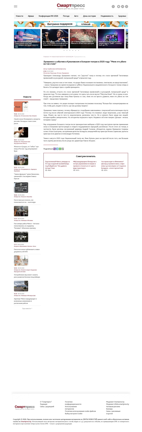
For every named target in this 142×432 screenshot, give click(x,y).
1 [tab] (65, 50)
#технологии (25, 116)
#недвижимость (25, 169)
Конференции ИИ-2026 (48, 16)
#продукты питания (19, 271)
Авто (76, 16)
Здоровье (122, 16)
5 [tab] (76, 50)
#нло (34, 246)
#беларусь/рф (31, 295)
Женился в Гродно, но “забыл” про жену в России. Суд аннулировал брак (26, 149)
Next (126, 38)
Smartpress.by (26, 421)
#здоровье (33, 270)
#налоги (23, 196)
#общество (17, 116)
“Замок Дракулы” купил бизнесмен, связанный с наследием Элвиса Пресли (26, 176)
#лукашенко (65, 73)
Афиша (31, 16)
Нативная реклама (113, 406)
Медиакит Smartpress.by (115, 402)
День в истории (89, 16)
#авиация (24, 220)
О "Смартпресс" (46, 402)
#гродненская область (20, 143)
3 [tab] (70, 50)
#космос (29, 246)
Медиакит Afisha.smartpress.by (117, 404)
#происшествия (25, 141)
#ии (30, 116)
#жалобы (29, 196)
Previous (15, 38)
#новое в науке (25, 270)
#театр (59, 73)
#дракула (34, 169)
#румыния (17, 171)
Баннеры (109, 409)
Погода (66, 16)
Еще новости (26, 308)
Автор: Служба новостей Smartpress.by (54, 69)
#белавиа (30, 220)
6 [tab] (79, 50)
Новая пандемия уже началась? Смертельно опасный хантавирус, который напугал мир (27, 44)
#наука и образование (20, 246)
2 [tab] (68, 50)
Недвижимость (107, 16)
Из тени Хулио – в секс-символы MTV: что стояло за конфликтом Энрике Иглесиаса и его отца (55, 43)
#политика (46, 73)
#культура (53, 73)
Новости (19, 16)
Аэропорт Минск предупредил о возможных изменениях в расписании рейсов (25, 301)
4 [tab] (73, 50)
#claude (34, 116)
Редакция (43, 404)
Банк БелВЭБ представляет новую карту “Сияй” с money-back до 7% (110, 43)
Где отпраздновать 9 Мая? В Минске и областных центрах (82, 42)
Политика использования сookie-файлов (80, 411)
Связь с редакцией (47, 406)
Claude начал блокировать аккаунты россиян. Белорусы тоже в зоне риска (27, 121)
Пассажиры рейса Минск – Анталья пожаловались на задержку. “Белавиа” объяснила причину (26, 226)
